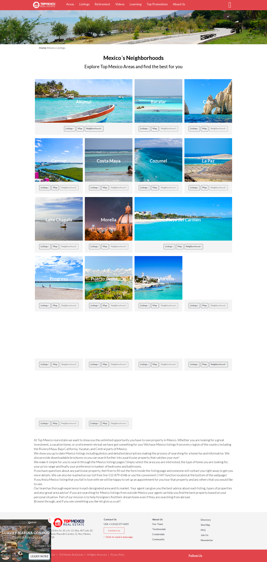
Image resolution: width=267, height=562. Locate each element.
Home (42, 47)
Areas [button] (71, 4)
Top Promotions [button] (158, 4)
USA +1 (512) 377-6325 (116, 524)
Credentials (158, 534)
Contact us (114, 530)
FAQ (203, 529)
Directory (206, 519)
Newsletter (207, 540)
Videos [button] (121, 4)
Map (80, 128)
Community (158, 539)
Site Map (205, 524)
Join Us (204, 535)
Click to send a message (118, 536)
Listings (69, 128)
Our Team (157, 524)
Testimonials (159, 529)
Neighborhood (94, 128)
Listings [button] (85, 4)
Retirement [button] (104, 4)
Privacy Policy (117, 554)
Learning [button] (137, 4)
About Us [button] (180, 4)
